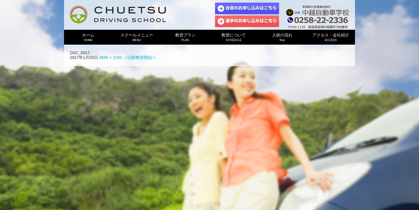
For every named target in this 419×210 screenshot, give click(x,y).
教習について (234, 37)
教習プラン (185, 37)
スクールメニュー (137, 37)
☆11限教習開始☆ (139, 57)
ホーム (88, 37)
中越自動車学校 (118, 14)
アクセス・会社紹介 (330, 37)
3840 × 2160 (110, 57)
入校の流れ (282, 37)
